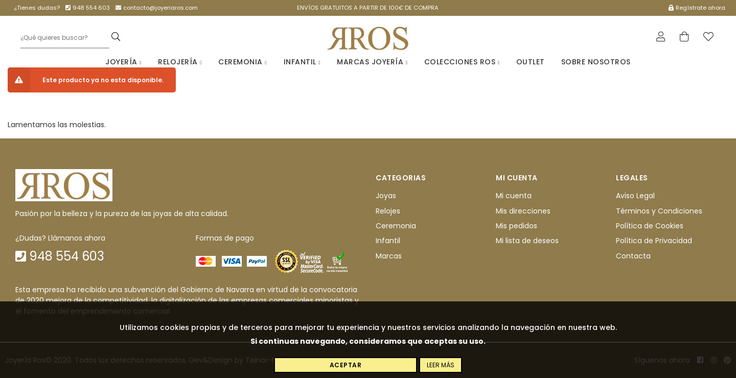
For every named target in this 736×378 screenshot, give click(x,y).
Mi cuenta (514, 196)
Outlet (530, 62)
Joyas (386, 196)
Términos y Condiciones (659, 211)
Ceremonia (242, 62)
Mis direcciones (523, 211)
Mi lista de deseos (527, 240)
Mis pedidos (516, 226)
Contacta (633, 256)
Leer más (440, 365)
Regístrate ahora (697, 8)
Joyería (123, 62)
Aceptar (346, 365)
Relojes (388, 211)
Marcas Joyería (372, 62)
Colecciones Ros (462, 62)
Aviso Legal (635, 196)
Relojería (180, 62)
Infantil (302, 62)
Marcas (389, 256)
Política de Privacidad (654, 240)
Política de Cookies (649, 226)
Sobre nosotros (596, 62)
